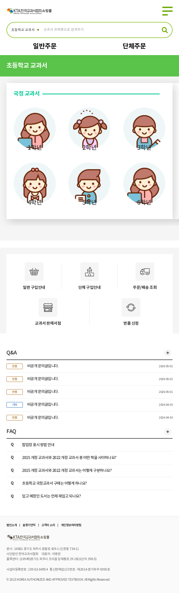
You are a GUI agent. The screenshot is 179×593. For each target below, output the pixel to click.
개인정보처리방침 (71, 525)
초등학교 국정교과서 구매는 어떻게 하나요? (54, 483)
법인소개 (11, 525)
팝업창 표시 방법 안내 (38, 445)
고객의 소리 (48, 525)
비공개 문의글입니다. (43, 366)
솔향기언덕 (29, 525)
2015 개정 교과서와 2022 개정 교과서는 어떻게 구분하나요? (67, 470)
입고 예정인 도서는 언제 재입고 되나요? (51, 496)
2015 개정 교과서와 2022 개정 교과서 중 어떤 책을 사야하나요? (69, 458)
